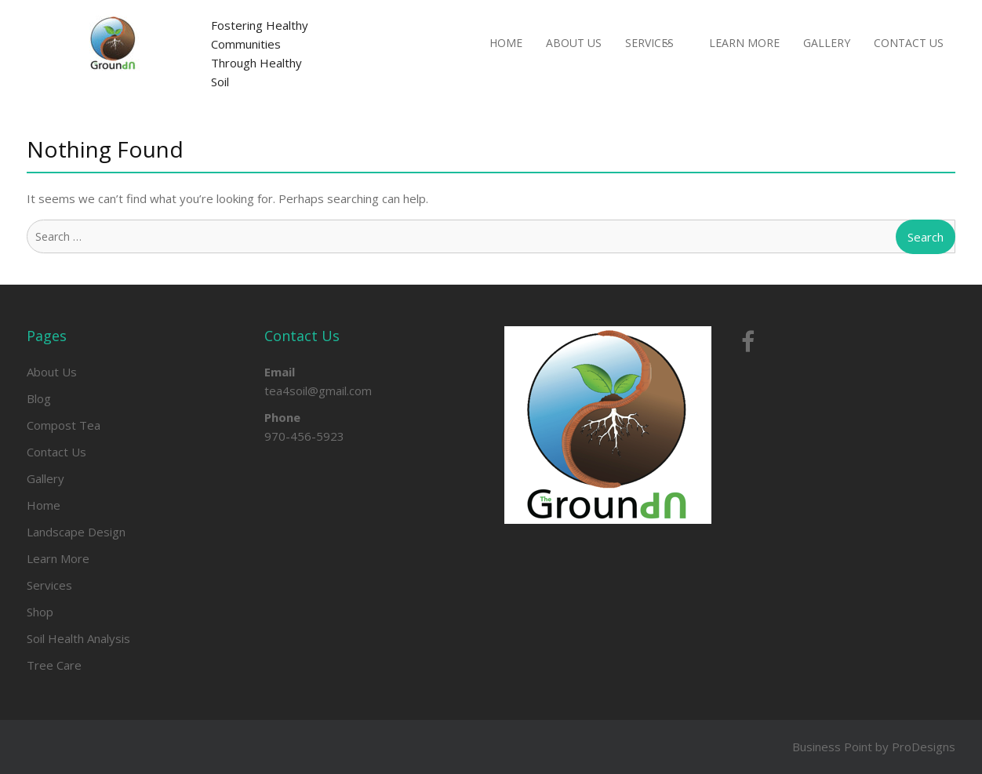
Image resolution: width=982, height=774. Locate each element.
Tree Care (54, 665)
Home (505, 42)
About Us (574, 42)
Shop (40, 612)
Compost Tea (63, 425)
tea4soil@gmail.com (318, 390)
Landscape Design (76, 532)
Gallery (826, 42)
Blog (39, 398)
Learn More (744, 42)
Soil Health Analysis (78, 638)
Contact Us (909, 42)
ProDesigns (923, 746)
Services (649, 42)
